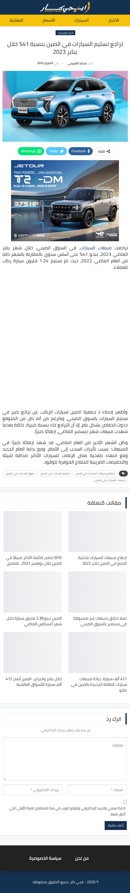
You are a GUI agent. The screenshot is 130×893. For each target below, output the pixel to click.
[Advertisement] (65, 340)
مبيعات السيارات (96, 247)
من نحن (81, 858)
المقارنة (16, 20)
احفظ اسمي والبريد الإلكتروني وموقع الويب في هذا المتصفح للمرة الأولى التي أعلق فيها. (67, 811)
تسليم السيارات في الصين (54, 473)
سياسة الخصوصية (45, 858)
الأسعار (49, 20)
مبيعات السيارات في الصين (110, 480)
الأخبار (114, 20)
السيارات (81, 20)
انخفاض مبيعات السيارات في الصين (95, 473)
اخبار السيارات (65, 32)
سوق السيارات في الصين (20, 473)
